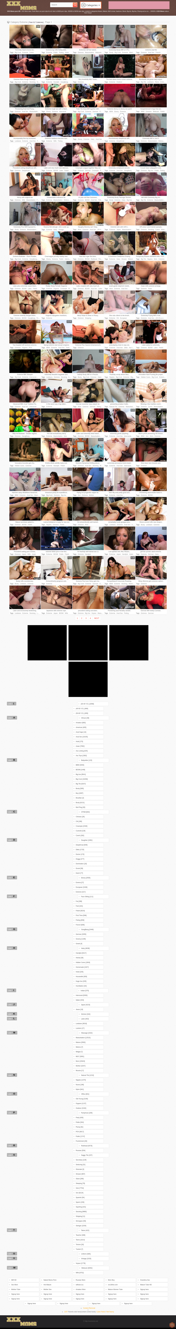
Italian (80, 1000)
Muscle (80, 1070)
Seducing (80, 1165)
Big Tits (143, 82)
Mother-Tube (15, 1289)
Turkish (79, 1249)
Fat (79, 901)
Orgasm (56, 289)
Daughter (86, 840)
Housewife (81, 976)
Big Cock (18, 52)
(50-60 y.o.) (82, 713)
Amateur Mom (81, 1289)
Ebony (48, 111)
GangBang (64, 82)
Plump (79, 1127)
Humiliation (81, 986)
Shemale (80, 1169)
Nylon (80, 1089)
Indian (85, 991)
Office (85, 1094)
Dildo (126, 348)
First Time (101, 259)
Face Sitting (87, 897)
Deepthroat (120, 141)
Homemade (82, 967)
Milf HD (13, 1280)
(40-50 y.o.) (82, 708)
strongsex (81, 1221)
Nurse (80, 1085)
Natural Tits (113, 407)
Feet (79, 906)
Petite (80, 1122)
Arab (79, 741)
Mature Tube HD (146, 1285)
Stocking (32, 82)
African (85, 718)
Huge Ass (81, 981)
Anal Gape (81, 732)
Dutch (79, 873)
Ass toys (132, 348)
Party (102, 170)
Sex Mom (14, 1285)
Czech (157, 229)
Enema (80, 882)
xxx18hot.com (113, 1285)
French (158, 52)
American (81, 727)
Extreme (25, 52)
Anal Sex (151, 52)
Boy (79, 793)
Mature (130, 259)
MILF (80, 1056)
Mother (91, 495)
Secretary (81, 1160)
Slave (80, 1179)
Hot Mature (47, 1285)
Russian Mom (80, 1280)
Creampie (95, 170)
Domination (81, 864)
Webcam (98, 52)
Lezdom (80, 1028)
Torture (80, 1244)
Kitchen (85, 1014)
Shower (124, 259)
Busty (111, 52)
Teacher (80, 1235)
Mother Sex (47, 1289)
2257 (66, 1312)
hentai (79, 958)
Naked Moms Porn (50, 1280)
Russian (80, 1150)
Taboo (85, 1230)
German (95, 111)
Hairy (92, 139)
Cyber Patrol (101, 1312)
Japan (118, 229)
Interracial (62, 111)
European (123, 318)
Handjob (56, 82)
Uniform (86, 1254)
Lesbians (150, 82)
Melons (79, 1047)
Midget (79, 1052)
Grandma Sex (145, 1280)
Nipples (150, 259)
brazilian (80, 798)
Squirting (81, 1207)
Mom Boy (111, 1280)
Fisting (61, 52)
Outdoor (119, 82)
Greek (79, 944)
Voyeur (93, 613)
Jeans (79, 1009)
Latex (61, 170)
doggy (80, 859)
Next (96, 618)
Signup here (144, 1289)
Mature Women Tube (115, 1289)
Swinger (99, 407)
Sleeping (80, 1183)
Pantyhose (86, 1113)
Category (89, 5)
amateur (81, 723)
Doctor (80, 854)
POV (30, 348)
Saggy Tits (86, 1155)
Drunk (79, 868)
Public (55, 52)
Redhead (94, 259)
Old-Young (82, 1099)
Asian (67, 52)
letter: (11, 703)
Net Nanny (110, 1312)
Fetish (31, 52)
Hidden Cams (145, 377)
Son (147, 436)
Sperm (80, 1202)
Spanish (80, 1197)
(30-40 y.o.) (101, 229)
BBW (111, 111)
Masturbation (89, 52)
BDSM (55, 170)
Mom (79, 229)
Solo (166, 200)
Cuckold (80, 831)
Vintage (39, 82)
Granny (81, 939)
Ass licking (82, 751)
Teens (157, 82)
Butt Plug (80, 807)
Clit (117, 318)
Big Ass (150, 170)
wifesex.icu (80, 1285)
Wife (55, 141)
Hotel (79, 972)
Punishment (81, 1141)
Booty (80, 788)
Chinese (80, 817)
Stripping (88, 318)
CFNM (85, 812)
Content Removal (89, 1308)
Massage (101, 613)
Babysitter (86, 760)
